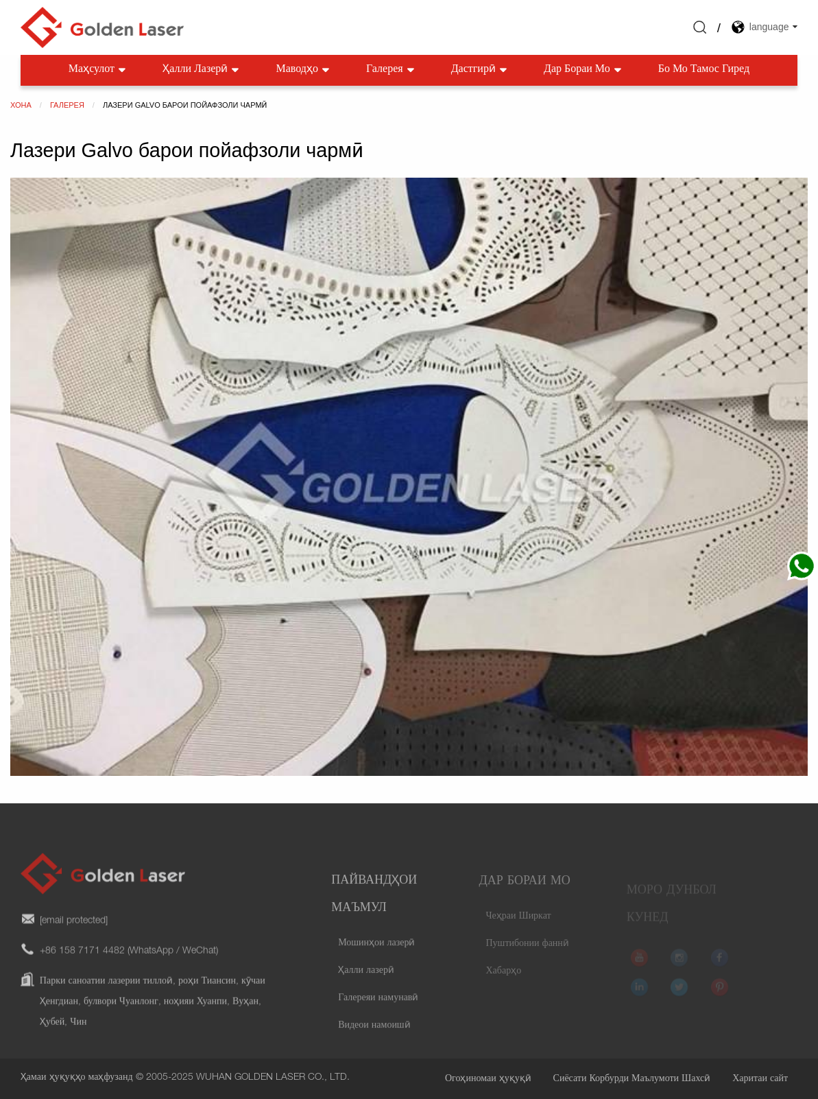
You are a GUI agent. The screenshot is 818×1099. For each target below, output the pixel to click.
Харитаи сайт (760, 1079)
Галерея (391, 70)
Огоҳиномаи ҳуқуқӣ (488, 1079)
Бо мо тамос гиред (703, 69)
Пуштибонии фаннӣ (526, 954)
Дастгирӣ (480, 70)
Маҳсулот (98, 70)
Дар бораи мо (584, 70)
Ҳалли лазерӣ (202, 70)
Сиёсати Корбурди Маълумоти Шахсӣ (632, 1079)
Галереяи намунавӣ (378, 1013)
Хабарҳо (503, 981)
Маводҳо (303, 70)
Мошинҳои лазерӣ (376, 958)
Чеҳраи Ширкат (518, 927)
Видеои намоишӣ (374, 1040)
